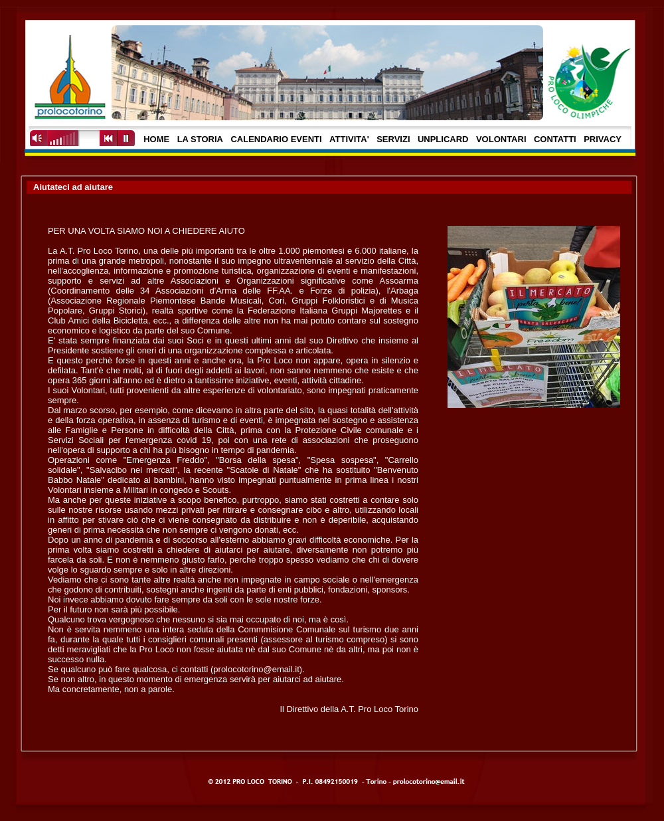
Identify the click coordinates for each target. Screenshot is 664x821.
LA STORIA (200, 139)
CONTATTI (555, 139)
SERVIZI (393, 139)
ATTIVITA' (349, 139)
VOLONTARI (501, 139)
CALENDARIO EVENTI (275, 139)
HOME (156, 139)
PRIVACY (603, 139)
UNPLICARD (443, 139)
